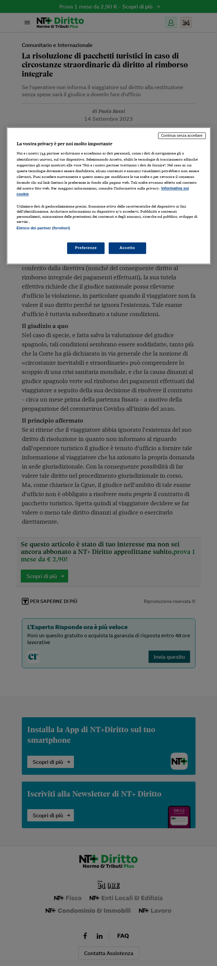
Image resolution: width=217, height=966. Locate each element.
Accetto (127, 248)
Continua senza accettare (182, 135)
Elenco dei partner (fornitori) (43, 228)
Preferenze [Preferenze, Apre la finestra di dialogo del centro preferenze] (86, 248)
